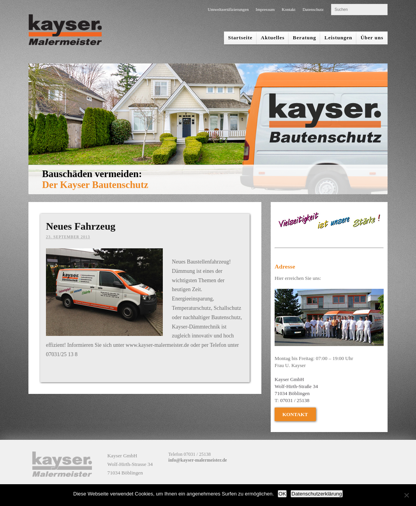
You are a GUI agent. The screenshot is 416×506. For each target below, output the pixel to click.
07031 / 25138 (294, 400)
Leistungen (338, 37)
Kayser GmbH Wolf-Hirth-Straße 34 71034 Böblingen (296, 386)
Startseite (240, 37)
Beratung (304, 37)
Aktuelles (273, 37)
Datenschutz (313, 9)
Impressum (265, 9)
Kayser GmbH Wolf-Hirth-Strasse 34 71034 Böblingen (130, 464)
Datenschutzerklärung (316, 494)
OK (282, 494)
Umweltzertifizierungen (228, 9)
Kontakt (288, 9)
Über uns (372, 37)
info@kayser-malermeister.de (197, 460)
